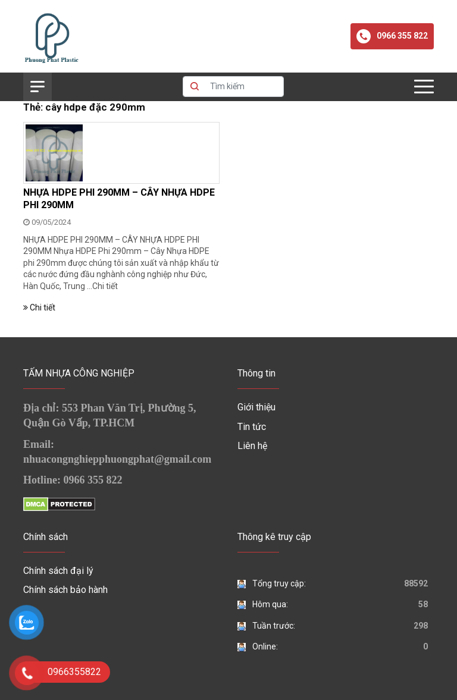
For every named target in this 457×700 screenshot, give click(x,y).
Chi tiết (105, 286)
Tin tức (251, 426)
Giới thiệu (256, 407)
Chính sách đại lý (58, 570)
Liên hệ (252, 445)
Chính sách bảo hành (65, 589)
